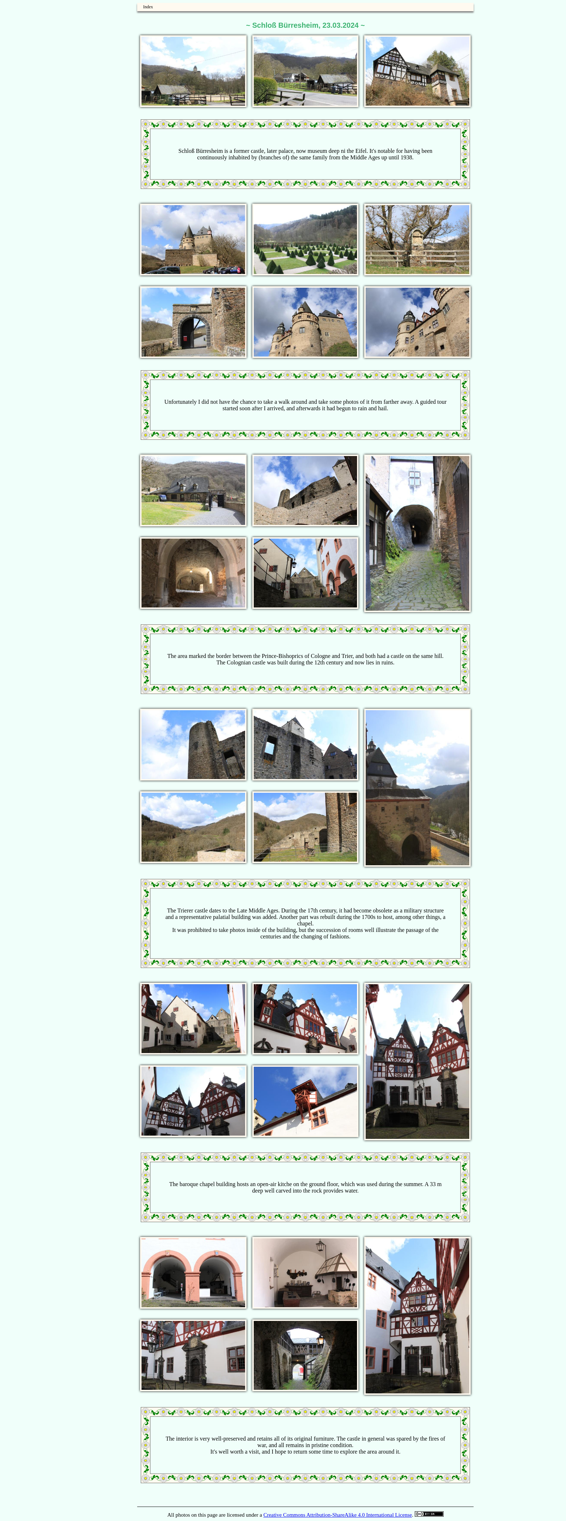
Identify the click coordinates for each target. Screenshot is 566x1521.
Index (148, 6)
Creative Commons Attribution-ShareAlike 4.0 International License (338, 1515)
